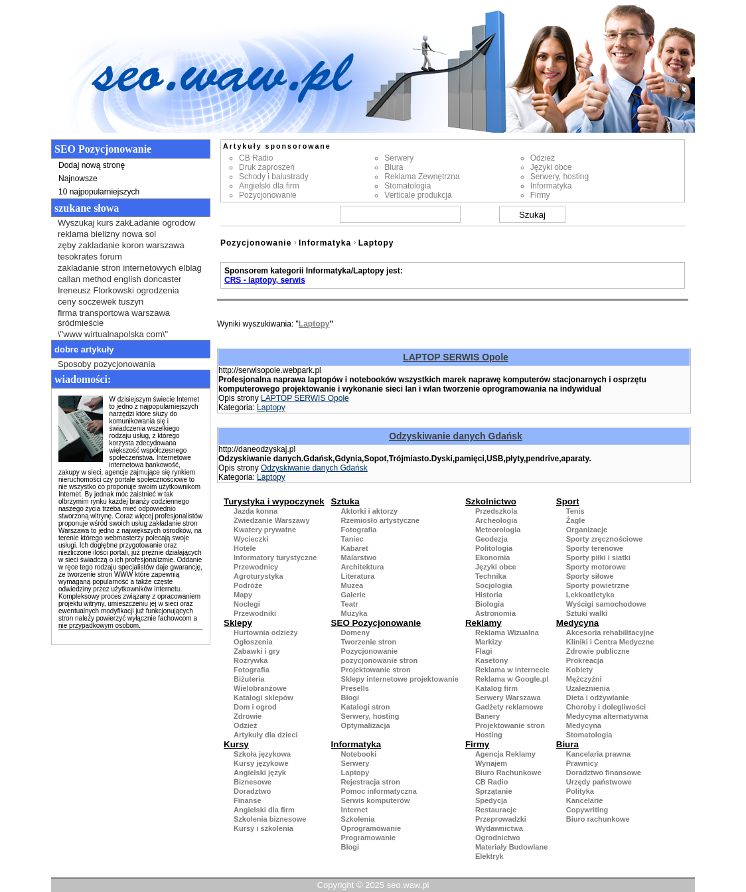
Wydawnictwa (499, 828)
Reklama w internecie (512, 670)
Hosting (488, 735)
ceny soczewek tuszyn (100, 302)
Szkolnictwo (490, 501)
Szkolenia (358, 819)
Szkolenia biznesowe (270, 819)
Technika (490, 576)
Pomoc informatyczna (379, 791)
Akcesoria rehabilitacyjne (610, 632)
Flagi (483, 651)
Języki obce (551, 167)
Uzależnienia (588, 688)
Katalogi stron (365, 707)
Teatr (349, 604)
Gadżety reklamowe (509, 707)
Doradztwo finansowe (603, 773)
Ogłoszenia (253, 642)
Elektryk (489, 856)
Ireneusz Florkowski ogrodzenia (118, 290)
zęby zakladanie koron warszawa (121, 245)
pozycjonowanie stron (379, 660)
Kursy (236, 744)
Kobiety (579, 670)
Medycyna (577, 623)
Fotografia (359, 530)
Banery (487, 716)
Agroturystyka (258, 576)
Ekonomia (492, 557)
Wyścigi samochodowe (606, 604)
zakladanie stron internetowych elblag (130, 268)
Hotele (245, 548)
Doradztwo (252, 791)
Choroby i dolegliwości (606, 707)
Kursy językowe (261, 763)
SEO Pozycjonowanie (376, 623)
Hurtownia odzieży (266, 632)
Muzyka (354, 613)
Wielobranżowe (260, 688)
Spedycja (491, 800)
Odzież (542, 158)
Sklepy (238, 623)
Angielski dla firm (269, 185)
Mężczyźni (584, 679)
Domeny (355, 632)
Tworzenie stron (369, 642)
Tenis (575, 511)
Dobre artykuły (84, 349)
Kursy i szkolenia (263, 828)
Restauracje (495, 810)
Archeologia (496, 520)
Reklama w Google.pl (512, 679)
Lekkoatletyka (590, 595)
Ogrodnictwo (497, 838)
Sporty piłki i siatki (598, 557)
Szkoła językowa (262, 754)
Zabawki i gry (257, 651)
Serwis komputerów (375, 800)
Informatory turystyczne (275, 557)
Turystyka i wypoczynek (274, 501)
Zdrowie (247, 716)
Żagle (575, 520)
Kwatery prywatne (265, 530)
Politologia (493, 548)
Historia (488, 595)
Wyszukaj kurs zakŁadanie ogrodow (126, 223)
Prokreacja (584, 660)
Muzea (352, 585)
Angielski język (260, 773)
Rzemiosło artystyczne (380, 520)
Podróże (248, 585)
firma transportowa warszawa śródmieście (114, 318)
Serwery (398, 158)
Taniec (352, 539)
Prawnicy (582, 763)
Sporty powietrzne (597, 585)
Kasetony (491, 660)
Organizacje (586, 530)
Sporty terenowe (594, 548)
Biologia (489, 604)
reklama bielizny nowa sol (107, 234)
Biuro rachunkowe (598, 819)
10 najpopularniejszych (98, 191)
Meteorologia (497, 530)
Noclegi (247, 604)
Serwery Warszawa (508, 698)
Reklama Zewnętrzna (421, 176)
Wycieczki (251, 539)
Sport (567, 501)
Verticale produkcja (417, 195)
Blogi (350, 698)
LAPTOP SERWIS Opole (455, 357)
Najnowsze (78, 178)
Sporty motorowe (596, 567)
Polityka (580, 791)
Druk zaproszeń (267, 167)
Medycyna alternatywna (607, 716)
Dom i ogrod (255, 707)
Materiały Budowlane (511, 847)
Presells (355, 688)
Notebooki (359, 754)
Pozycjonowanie (268, 195)
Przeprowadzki (500, 819)
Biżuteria (249, 679)
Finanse (247, 800)
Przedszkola (496, 511)
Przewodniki (255, 613)
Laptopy (376, 243)
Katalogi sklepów (263, 698)
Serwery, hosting (559, 176)
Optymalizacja (365, 725)
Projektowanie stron (376, 670)
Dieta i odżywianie (597, 698)
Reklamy (483, 623)
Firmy (540, 195)
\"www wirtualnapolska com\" (113, 334)
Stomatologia (407, 185)
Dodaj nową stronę (91, 165)
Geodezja (491, 539)
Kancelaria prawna (598, 754)
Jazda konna (255, 511)
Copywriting (587, 810)
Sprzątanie (493, 791)
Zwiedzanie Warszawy (272, 520)
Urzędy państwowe (599, 782)
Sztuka (345, 501)
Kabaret (354, 548)
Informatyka (551, 185)
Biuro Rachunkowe (508, 773)
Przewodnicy (256, 567)
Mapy (243, 595)
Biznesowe (252, 782)
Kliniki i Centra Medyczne (610, 642)
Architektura (362, 567)
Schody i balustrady (274, 176)
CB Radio (256, 158)
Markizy (488, 642)
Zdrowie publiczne (598, 651)
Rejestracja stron (370, 782)
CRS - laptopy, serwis (264, 280)
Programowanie (368, 838)
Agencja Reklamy (505, 754)
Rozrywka (250, 660)
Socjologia (493, 585)
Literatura (358, 576)
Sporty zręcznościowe (604, 539)
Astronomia (495, 613)
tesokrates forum (90, 256)
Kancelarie (584, 800)
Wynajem (491, 763)
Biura (393, 167)
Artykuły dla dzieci (266, 735)
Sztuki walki (586, 613)
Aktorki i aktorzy (369, 511)
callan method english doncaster (119, 279)
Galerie (353, 595)
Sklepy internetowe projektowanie (400, 679)
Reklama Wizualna (507, 632)
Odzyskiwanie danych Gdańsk (455, 436)
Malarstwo (359, 557)
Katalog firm (496, 688)
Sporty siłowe (590, 576)
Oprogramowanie (371, 828)
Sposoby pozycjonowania (106, 364)
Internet (354, 810)
